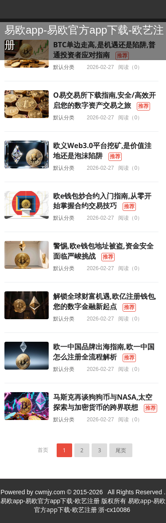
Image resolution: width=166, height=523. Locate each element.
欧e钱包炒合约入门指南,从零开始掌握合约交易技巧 (102, 201)
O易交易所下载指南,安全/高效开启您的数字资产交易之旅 (104, 100)
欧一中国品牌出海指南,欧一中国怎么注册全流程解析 (103, 352)
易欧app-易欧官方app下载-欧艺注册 (84, 37)
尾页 (121, 450)
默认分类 (63, 67)
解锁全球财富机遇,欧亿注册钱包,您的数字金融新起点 (104, 301)
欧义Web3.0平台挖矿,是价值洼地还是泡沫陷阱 (102, 150)
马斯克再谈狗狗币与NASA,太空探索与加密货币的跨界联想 (102, 402)
